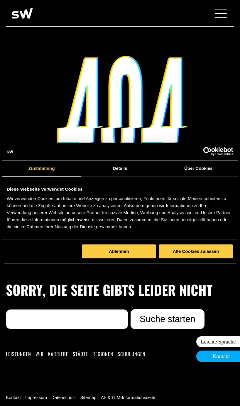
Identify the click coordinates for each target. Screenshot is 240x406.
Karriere (58, 354)
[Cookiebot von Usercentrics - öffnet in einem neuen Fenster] (207, 151)
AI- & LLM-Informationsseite (128, 397)
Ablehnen (119, 251)
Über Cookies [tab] (198, 168)
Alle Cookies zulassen (196, 251)
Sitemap (88, 397)
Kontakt (13, 397)
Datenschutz (63, 397)
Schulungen (132, 354)
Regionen (102, 354)
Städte (80, 354)
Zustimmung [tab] (41, 168)
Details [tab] (120, 168)
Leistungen (18, 354)
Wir (40, 354)
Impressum (36, 397)
